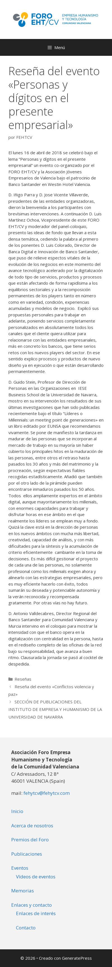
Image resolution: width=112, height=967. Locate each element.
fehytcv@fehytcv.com (47, 793)
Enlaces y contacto (31, 905)
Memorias (22, 890)
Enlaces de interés (36, 913)
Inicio (17, 811)
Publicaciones (26, 854)
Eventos (19, 868)
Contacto (26, 927)
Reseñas (23, 679)
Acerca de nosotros (32, 825)
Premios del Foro (30, 839)
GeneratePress (77, 958)
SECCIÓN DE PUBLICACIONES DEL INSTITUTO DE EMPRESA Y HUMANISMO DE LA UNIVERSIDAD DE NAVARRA (55, 709)
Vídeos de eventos (35, 876)
